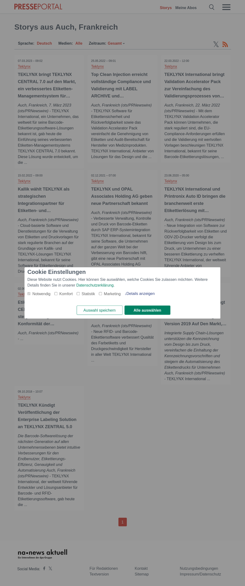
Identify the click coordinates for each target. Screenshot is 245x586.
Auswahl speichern (100, 310)
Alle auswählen (147, 310)
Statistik (88, 294)
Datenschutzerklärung (95, 285)
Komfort (66, 294)
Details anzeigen (140, 294)
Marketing (112, 294)
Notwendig (41, 294)
